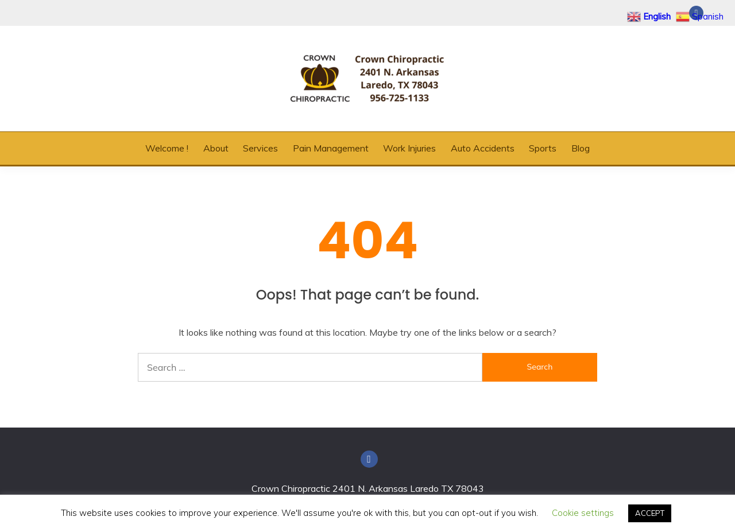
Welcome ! (166, 148)
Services (260, 148)
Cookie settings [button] (583, 512)
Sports (542, 148)
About (216, 148)
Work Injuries (409, 148)
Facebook (369, 459)
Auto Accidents (482, 148)
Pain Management (331, 148)
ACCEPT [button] (649, 513)
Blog (580, 148)
